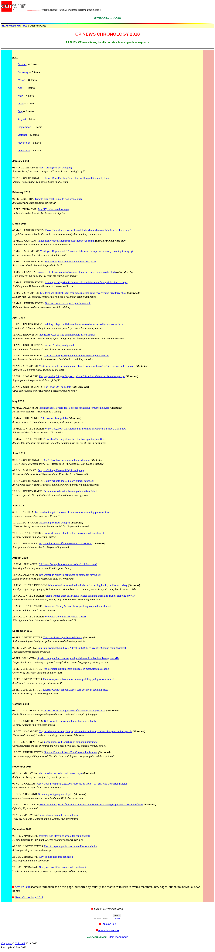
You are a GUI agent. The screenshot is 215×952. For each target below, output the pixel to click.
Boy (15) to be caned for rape (53, 209)
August (22, 119)
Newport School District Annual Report (65, 616)
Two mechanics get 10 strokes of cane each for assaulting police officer (72, 512)
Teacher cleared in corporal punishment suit (67, 303)
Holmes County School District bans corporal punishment (73, 533)
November (24, 142)
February (23, 72)
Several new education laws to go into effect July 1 (70, 491)
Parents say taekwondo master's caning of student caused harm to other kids (76, 272)
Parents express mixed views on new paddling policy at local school (78, 679)
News (24, 26)
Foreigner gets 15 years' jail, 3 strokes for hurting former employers (74, 407)
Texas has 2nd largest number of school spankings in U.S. (74, 439)
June (20, 103)
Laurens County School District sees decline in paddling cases (75, 689)
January (22, 64)
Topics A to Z (108, 923)
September (24, 127)
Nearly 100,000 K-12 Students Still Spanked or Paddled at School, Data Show (85, 428)
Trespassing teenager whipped (54, 522)
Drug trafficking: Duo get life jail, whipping (61, 470)
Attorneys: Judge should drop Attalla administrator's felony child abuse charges (86, 282)
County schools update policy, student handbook (69, 480)
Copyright (6, 943)
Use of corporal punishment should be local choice (70, 846)
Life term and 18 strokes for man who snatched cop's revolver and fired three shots (83, 292)
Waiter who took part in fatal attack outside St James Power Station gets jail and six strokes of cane (91, 804)
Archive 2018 (23, 887)
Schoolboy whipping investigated (55, 794)
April (20, 87)
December (24, 150)
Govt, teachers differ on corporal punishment (62, 867)
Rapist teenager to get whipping (55, 167)
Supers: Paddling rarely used (59, 345)
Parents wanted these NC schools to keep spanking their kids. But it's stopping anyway (90, 595)
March (21, 80)
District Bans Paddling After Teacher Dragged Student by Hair (76, 178)
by (104, 918)
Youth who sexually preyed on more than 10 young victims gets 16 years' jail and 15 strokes (87, 366)
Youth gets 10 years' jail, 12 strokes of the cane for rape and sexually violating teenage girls (87, 251)
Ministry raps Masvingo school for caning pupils (64, 835)
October (22, 134)
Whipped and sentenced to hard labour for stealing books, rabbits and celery (87, 585)
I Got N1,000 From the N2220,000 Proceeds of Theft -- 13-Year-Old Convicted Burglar (81, 783)
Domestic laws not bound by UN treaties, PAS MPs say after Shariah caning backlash (81, 647)
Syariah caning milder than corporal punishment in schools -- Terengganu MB (78, 658)
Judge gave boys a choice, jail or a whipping (67, 459)
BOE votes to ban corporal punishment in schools (70, 721)
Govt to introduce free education (56, 856)
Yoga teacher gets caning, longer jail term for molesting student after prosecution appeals (85, 731)
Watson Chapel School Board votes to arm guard (70, 261)
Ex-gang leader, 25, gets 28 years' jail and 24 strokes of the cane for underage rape (82, 376)
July (20, 111)
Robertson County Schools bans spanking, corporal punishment (78, 606)
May (20, 95)
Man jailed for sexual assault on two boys (60, 773)
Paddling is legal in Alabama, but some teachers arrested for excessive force (83, 324)
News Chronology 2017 (29, 897)
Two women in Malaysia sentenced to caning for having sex (70, 574)
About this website (108, 930)
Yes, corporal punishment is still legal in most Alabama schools (76, 668)
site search (97, 918)
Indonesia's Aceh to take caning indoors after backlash (67, 334)
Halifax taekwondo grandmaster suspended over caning (66, 240)
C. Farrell (20, 943)
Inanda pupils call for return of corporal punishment (70, 741)
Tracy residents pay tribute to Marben (62, 637)
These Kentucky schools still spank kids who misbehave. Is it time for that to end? (88, 230)
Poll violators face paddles (54, 418)
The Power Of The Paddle (57, 386)
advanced (118, 918)
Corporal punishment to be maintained (58, 815)
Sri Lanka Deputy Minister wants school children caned (68, 564)
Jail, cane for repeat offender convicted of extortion (65, 543)
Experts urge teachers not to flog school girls (58, 198)
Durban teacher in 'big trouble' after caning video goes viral (74, 710)
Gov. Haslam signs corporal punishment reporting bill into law (76, 355)
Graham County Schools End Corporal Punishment (70, 752)
